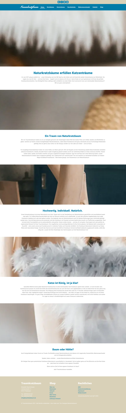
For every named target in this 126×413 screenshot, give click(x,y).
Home (42, 7)
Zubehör (95, 7)
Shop (101, 7)
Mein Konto (53, 395)
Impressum (81, 391)
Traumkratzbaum (29, 7)
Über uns (52, 387)
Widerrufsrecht (82, 393)
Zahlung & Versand (55, 398)
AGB (79, 387)
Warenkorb (53, 396)
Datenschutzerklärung (84, 389)
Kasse (51, 393)
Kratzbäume (50, 7)
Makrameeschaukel (84, 7)
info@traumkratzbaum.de (28, 398)
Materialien (53, 389)
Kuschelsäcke (72, 7)
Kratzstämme (61, 7)
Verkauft (52, 391)
